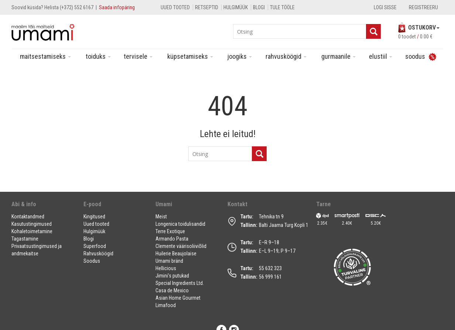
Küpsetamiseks (190, 56)
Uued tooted (175, 7)
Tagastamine (24, 239)
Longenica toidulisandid (180, 224)
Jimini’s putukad (172, 276)
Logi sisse (385, 7)
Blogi (259, 7)
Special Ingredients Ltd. (179, 283)
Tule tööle (282, 7)
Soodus (91, 261)
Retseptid (206, 7)
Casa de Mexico (172, 290)
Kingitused (94, 217)
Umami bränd (169, 261)
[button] (42, 207)
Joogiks (240, 56)
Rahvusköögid (286, 56)
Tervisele (138, 56)
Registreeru (423, 7)
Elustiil (380, 56)
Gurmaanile (338, 56)
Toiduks (98, 56)
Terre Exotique (170, 231)
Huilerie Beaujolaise (175, 253)
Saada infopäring (117, 7)
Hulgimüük (235, 7)
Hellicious (165, 268)
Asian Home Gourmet (178, 298)
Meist (161, 217)
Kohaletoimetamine (31, 231)
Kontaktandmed (27, 217)
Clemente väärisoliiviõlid (180, 246)
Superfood (94, 246)
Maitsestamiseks (45, 56)
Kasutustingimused (31, 224)
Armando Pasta (171, 239)
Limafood (165, 305)
